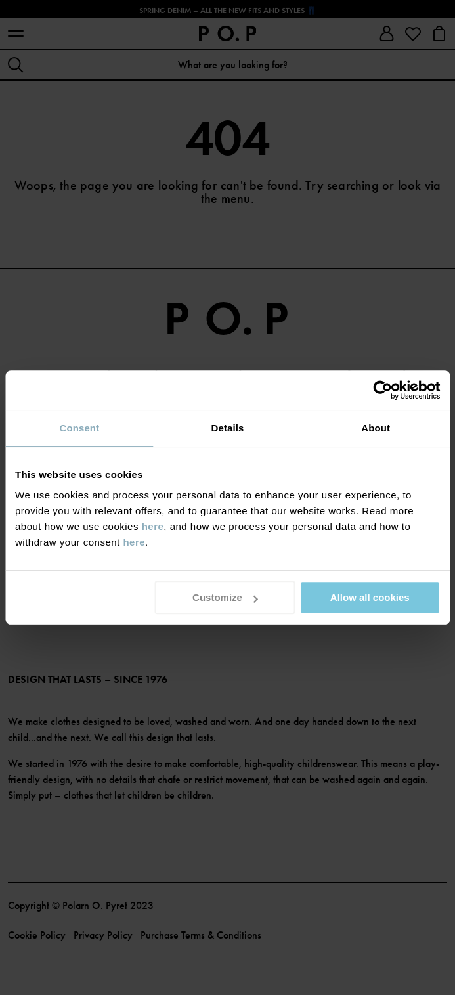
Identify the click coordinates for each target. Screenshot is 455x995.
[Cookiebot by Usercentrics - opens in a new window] (382, 390)
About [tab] (375, 427)
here (153, 526)
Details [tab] (227, 427)
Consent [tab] (79, 427)
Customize (225, 597)
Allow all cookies (370, 597)
